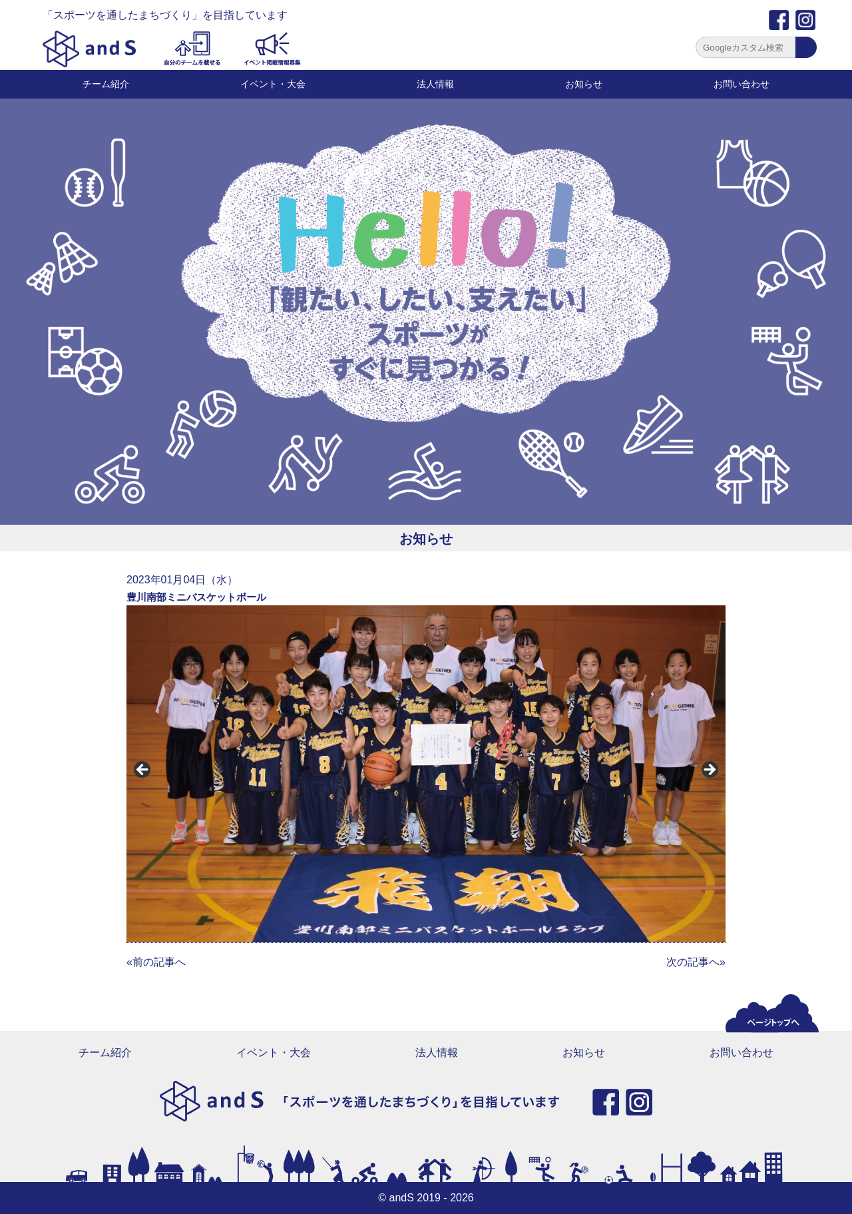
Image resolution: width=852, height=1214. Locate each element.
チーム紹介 (106, 84)
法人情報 (435, 84)
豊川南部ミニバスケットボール (196, 597)
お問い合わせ (741, 84)
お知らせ (583, 84)
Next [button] (709, 770)
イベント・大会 (273, 84)
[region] (426, 773)
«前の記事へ (156, 962)
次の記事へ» (696, 962)
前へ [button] (143, 770)
